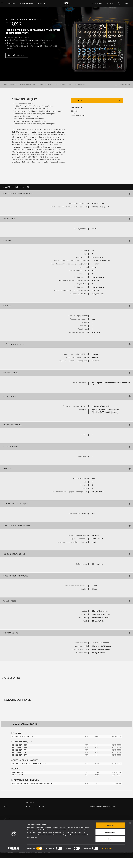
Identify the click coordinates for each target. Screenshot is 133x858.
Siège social (114, 825)
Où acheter (18, 55)
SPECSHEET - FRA (19, 750)
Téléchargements (45, 84)
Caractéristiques (10, 84)
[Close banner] (130, 828)
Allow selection (110, 837)
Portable (27, 825)
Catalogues (48, 825)
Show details (107, 854)
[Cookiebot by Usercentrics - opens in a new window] (13, 854)
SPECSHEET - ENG (20, 748)
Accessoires (60, 84)
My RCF (110, 3)
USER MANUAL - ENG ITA (22, 736)
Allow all (110, 831)
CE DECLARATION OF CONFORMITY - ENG (29, 764)
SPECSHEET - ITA (19, 753)
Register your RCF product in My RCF (102, 807)
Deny (110, 844)
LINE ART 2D (17, 772)
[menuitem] (26, 3)
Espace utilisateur (88, 825)
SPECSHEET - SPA (19, 755)
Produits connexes (77, 84)
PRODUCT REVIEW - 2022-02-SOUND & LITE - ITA (32, 783)
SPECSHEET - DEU (20, 745)
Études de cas (68, 825)
